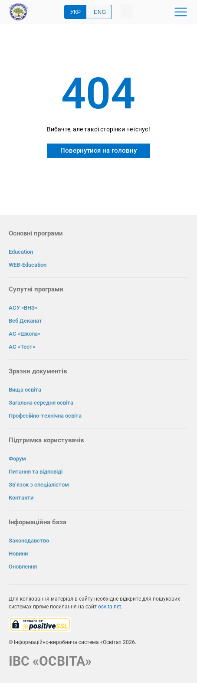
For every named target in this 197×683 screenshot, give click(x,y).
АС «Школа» (24, 333)
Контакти (21, 497)
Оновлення (23, 566)
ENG (100, 12)
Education (21, 251)
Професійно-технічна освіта (45, 415)
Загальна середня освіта (41, 402)
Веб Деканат (25, 320)
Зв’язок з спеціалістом (39, 484)
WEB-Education (27, 264)
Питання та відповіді (35, 471)
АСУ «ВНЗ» (23, 307)
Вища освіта (25, 389)
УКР (75, 12)
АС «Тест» (22, 346)
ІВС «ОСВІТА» (50, 661)
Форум (17, 458)
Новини (18, 553)
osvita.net (109, 607)
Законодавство (29, 540)
